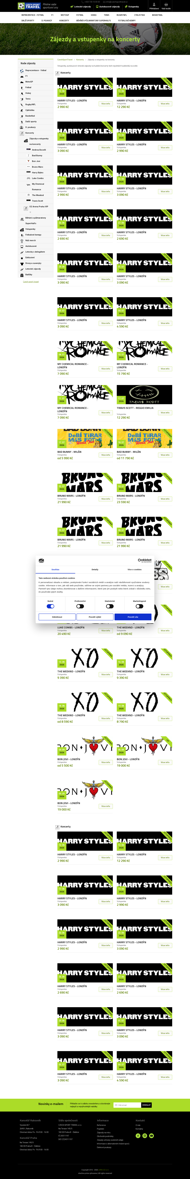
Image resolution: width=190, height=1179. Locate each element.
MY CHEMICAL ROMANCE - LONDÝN (72, 365)
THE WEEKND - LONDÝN (130, 627)
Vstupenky (133, 6)
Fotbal (80, 15)
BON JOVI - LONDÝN (68, 759)
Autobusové (31, 246)
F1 (52, 15)
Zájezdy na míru (103, 1133)
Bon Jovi (36, 161)
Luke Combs (38, 178)
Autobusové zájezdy (109, 6)
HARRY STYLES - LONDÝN (72, 100)
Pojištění (100, 1129)
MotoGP (65, 15)
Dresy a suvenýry (33, 263)
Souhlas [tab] (55, 569)
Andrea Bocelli (39, 150)
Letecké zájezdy (82, 6)
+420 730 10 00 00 (92, 2)
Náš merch (30, 240)
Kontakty (139, 1129)
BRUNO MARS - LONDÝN (71, 496)
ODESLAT (146, 1105)
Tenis (106, 15)
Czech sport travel (31, 281)
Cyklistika (139, 15)
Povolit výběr (95, 617)
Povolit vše (133, 617)
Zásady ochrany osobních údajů (110, 1140)
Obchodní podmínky (105, 1136)
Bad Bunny (37, 155)
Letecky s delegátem (35, 252)
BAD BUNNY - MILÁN (69, 452)
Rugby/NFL (122, 15)
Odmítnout (57, 617)
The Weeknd (38, 195)
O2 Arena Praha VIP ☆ (38, 209)
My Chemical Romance (38, 187)
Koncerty (64, 20)
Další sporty (28, 20)
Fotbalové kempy (127, 20)
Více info (105, 104)
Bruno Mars (37, 167)
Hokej (93, 15)
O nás (138, 1125)
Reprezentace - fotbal (33, 15)
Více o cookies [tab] (135, 569)
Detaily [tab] (95, 569)
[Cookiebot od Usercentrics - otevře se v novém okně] (139, 561)
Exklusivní (30, 257)
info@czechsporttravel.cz (116, 2)
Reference (101, 1125)
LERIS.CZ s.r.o (103, 1170)
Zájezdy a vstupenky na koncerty (38, 141)
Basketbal (157, 15)
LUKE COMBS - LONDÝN (70, 627)
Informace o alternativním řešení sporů (113, 1144)
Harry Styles (37, 172)
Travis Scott (37, 201)
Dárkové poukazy (104, 1147)
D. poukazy (47, 20)
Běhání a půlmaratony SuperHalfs (93, 20)
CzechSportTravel (64, 60)
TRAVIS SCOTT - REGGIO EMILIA (135, 408)
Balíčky (28, 274)
